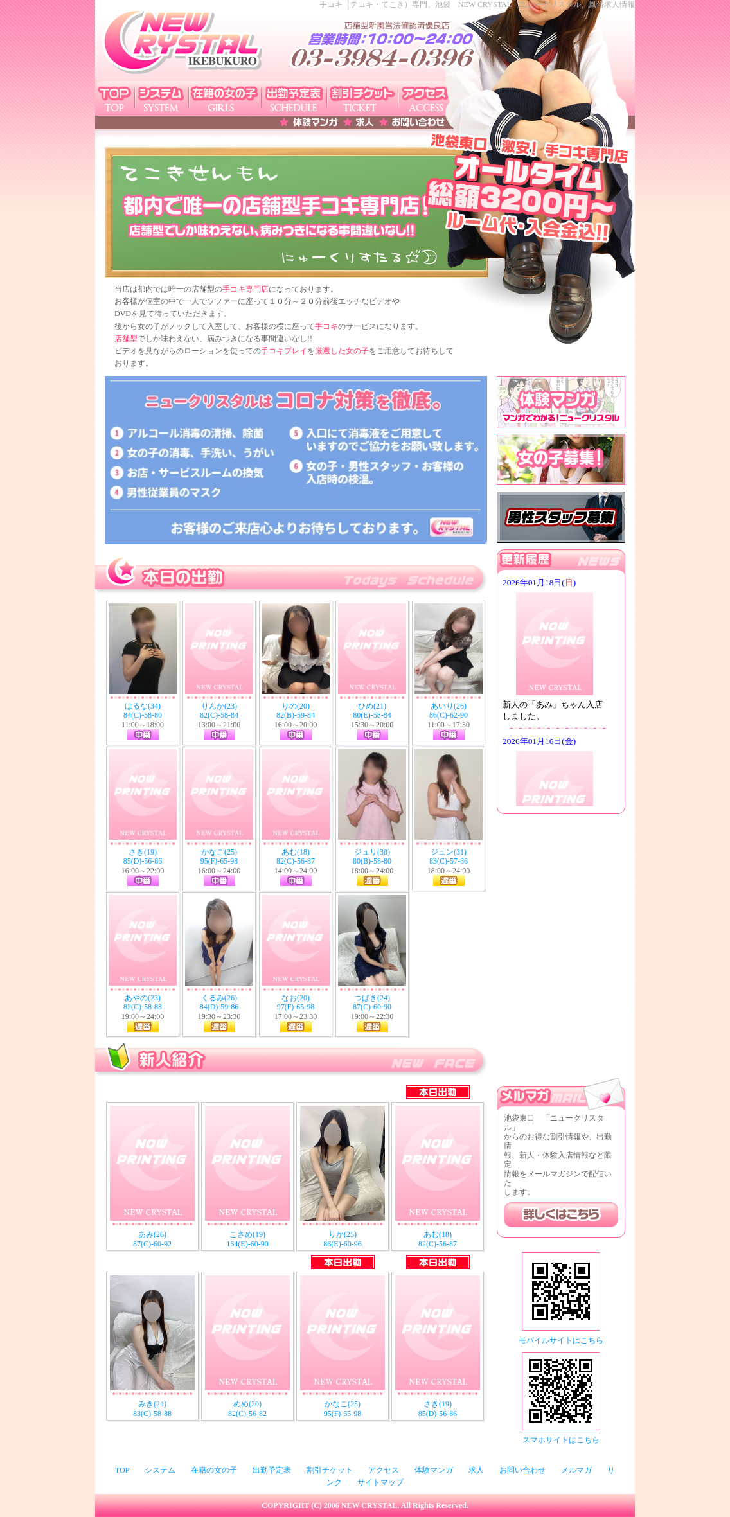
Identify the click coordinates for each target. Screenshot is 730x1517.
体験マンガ (433, 1470)
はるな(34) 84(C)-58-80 (142, 711)
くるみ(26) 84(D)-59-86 (219, 1002)
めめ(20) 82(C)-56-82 (247, 1408)
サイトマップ (380, 1482)
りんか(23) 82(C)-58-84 (219, 711)
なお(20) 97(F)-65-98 (296, 1002)
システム (160, 1470)
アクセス (383, 1470)
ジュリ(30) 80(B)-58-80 (372, 856)
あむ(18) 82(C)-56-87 (295, 856)
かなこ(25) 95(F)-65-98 (219, 856)
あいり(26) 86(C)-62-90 (448, 711)
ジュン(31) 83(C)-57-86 (448, 856)
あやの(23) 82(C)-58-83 (142, 1002)
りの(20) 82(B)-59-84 (295, 711)
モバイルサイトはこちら (561, 1340)
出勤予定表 (272, 1470)
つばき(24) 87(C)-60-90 (372, 1002)
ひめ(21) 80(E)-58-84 (372, 711)
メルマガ (576, 1470)
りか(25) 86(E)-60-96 (342, 1239)
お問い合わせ (522, 1470)
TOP (122, 1470)
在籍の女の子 (214, 1470)
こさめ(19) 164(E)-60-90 (247, 1239)
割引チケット (330, 1470)
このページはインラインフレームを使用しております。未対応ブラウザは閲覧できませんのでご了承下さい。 (561, 690)
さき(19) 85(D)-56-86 (143, 856)
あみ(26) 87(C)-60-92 (152, 1239)
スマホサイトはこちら (561, 1439)
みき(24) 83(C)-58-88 (152, 1408)
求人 (476, 1470)
